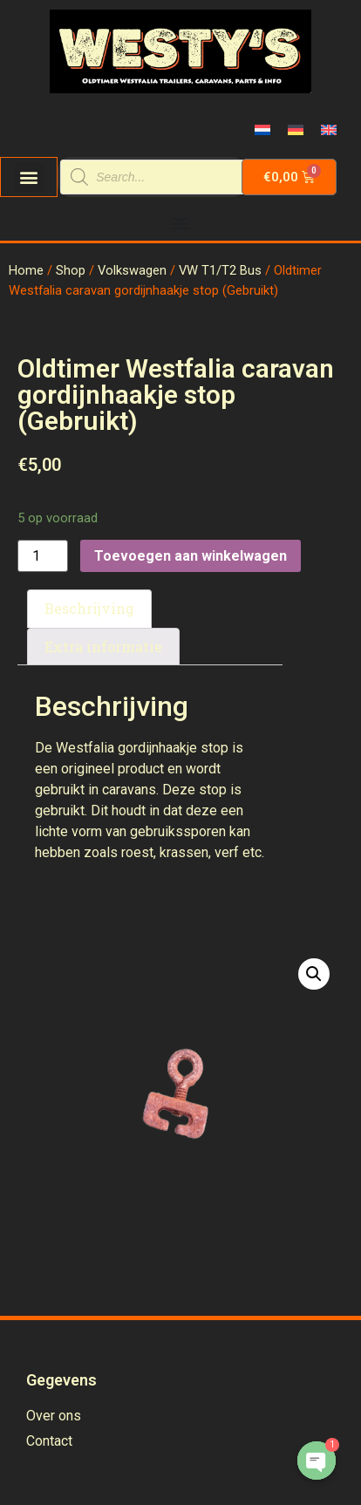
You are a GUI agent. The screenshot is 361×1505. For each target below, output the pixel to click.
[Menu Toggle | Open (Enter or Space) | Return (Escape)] (180, 223)
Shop (70, 270)
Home (26, 270)
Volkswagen (132, 270)
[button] (29, 177)
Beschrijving (89, 608)
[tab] (89, 608)
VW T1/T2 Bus (220, 270)
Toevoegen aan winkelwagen (190, 556)
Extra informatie (103, 646)
